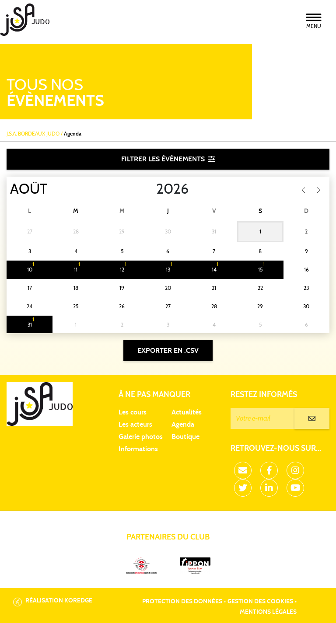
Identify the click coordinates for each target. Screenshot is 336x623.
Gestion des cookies (260, 602)
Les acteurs (135, 424)
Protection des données (182, 602)
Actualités (187, 412)
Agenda (183, 424)
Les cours (133, 412)
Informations (138, 448)
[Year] (149, 189)
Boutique (186, 436)
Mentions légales (268, 612)
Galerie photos (141, 436)
